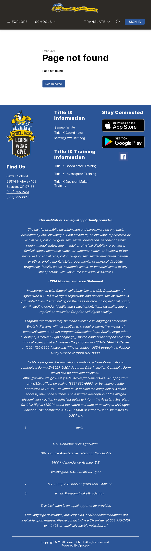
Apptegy (84, 545)
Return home (53, 84)
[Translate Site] (97, 21)
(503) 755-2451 (17, 192)
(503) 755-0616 (17, 197)
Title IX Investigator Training (75, 174)
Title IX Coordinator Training (75, 166)
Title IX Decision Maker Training (71, 183)
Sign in (135, 22)
